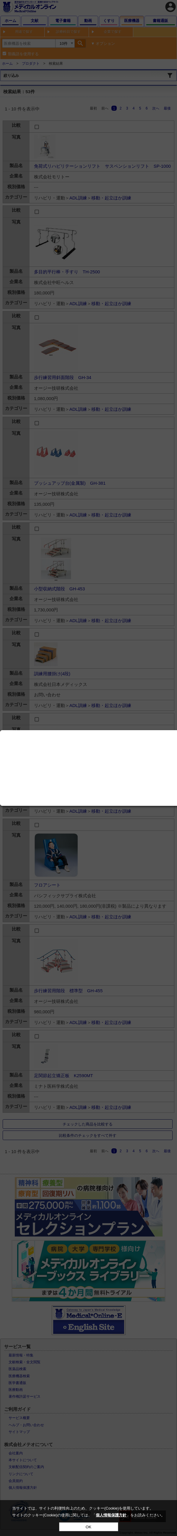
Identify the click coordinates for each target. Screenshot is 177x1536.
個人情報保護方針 (111, 1515)
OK (88, 1527)
